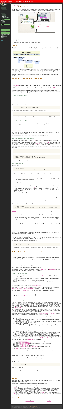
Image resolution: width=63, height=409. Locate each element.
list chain (23, 348)
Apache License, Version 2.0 (33, 406)
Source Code (4, 16)
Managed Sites (16, 85)
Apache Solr (34, 140)
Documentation (3, 8)
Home (15, 5)
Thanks (2, 35)
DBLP (15, 393)
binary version (38, 143)
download (48, 142)
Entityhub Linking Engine (44, 313)
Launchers (3, 22)
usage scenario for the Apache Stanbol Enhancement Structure (40, 337)
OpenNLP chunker (24, 345)
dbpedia (42, 392)
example (57, 191)
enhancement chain (44, 269)
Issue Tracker (4, 15)
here (18, 143)
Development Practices (5, 17)
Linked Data (54, 87)
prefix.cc (35, 187)
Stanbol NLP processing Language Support (26, 288)
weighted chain (17, 348)
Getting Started (3, 7)
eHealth (15, 387)
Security (2, 37)
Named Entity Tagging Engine (44, 275)
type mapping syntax (25, 337)
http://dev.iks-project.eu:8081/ (29, 401)
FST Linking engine (52, 313)
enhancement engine (52, 269)
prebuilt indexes (49, 401)
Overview (2, 20)
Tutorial (50, 146)
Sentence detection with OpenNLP (25, 342)
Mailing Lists (4, 14)
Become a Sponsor (4, 36)
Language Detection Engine (22, 341)
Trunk (19, 5)
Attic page (29, 1)
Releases (3, 21)
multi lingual (40, 265)
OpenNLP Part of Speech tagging (24, 344)
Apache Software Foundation (5, 34)
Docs (17, 5)
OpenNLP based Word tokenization (24, 343)
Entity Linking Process (17, 307)
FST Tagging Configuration (34, 346)
